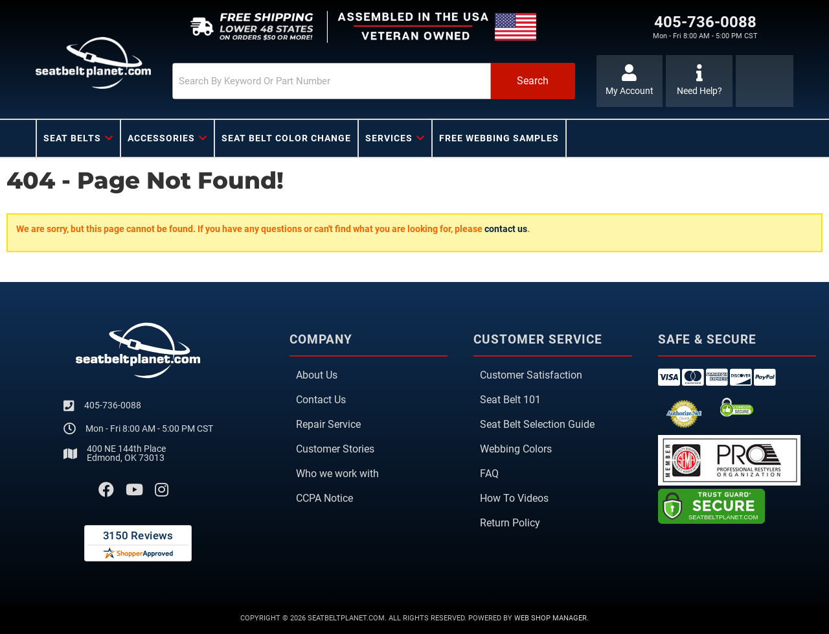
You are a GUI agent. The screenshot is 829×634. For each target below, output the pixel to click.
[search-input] (331, 81)
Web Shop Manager (550, 618)
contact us (505, 229)
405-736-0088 (112, 405)
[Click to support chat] (699, 81)
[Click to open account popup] (629, 81)
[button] (373, 81)
